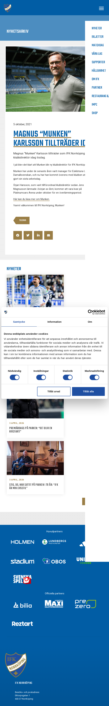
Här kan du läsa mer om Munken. (31, 199)
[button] (17, 235)
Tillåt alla (88, 391)
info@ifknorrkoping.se (33, 628)
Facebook (26, 654)
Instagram (27, 660)
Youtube (26, 673)
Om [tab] (90, 321)
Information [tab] (54, 321)
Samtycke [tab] (19, 321)
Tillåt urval (53, 391)
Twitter (25, 667)
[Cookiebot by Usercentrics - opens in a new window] (90, 312)
